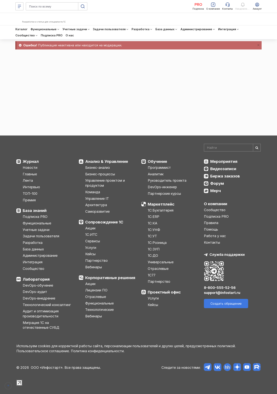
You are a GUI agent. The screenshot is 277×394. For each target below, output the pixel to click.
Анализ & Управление (106, 161)
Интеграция (33, 262)
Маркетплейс (161, 204)
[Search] (232, 147)
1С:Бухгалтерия (161, 210)
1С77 (151, 275)
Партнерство (96, 260)
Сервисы (92, 241)
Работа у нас (215, 236)
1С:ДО (153, 255)
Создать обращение (226, 303)
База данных (33, 249)
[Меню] (19, 6)
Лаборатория (36, 279)
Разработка (33, 243)
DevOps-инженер (162, 187)
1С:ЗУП (154, 249)
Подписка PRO (35, 217)
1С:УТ (152, 236)
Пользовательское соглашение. (43, 351)
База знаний (35, 210)
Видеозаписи (223, 168)
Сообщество (33, 269)
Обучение (157, 161)
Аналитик (156, 174)
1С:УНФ (154, 230)
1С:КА (152, 223)
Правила (211, 223)
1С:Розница (157, 243)
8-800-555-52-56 (220, 288)
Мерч (215, 190)
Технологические (99, 310)
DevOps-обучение (38, 285)
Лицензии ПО (96, 290)
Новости (30, 168)
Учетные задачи (36, 230)
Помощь (211, 229)
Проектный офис (164, 292)
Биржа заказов (225, 176)
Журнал (31, 161)
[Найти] (257, 147)
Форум (217, 183)
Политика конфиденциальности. (98, 351)
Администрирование (40, 255)
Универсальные (161, 262)
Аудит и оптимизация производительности (41, 313)
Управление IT (97, 199)
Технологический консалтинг (47, 305)
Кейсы (90, 254)
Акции (90, 228)
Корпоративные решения (110, 277)
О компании (215, 204)
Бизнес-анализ (97, 168)
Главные (30, 174)
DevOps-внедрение (39, 298)
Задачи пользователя (41, 236)
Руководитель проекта (167, 180)
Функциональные (37, 223)
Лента (28, 180)
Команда (92, 192)
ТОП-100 (30, 194)
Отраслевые (95, 297)
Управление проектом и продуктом (105, 182)
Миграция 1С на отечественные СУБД (41, 325)
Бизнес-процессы (100, 174)
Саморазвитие (97, 211)
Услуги (90, 248)
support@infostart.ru (222, 293)
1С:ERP (153, 217)
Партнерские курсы (164, 194)
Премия (29, 200)
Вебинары (93, 267)
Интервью (31, 187)
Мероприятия (223, 161)
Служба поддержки (227, 255)
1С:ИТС (91, 235)
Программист (159, 168)
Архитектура (96, 205)
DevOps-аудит (35, 292)
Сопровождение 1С (104, 222)
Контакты (212, 242)
